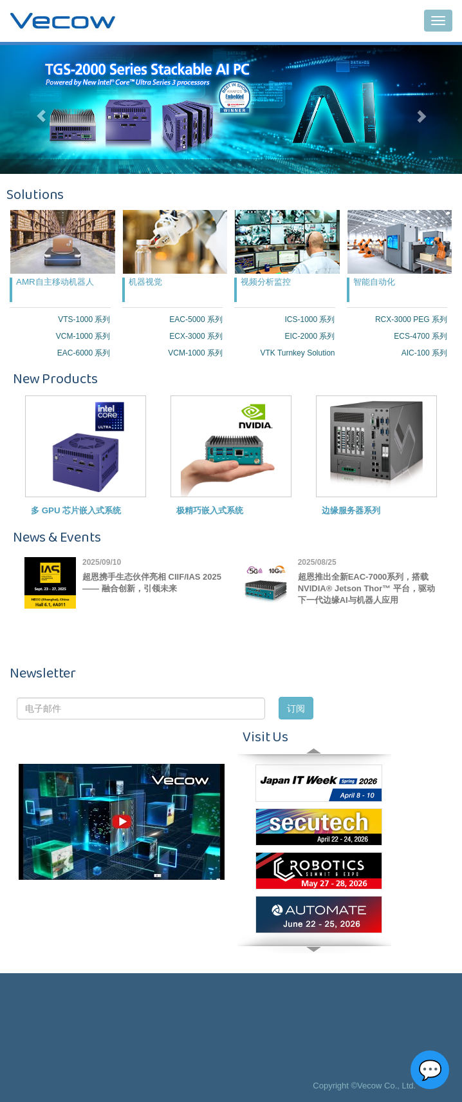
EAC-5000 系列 (196, 319)
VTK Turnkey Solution (297, 352)
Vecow (63, 21)
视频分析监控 (266, 282)
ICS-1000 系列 (309, 319)
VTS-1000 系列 (84, 319)
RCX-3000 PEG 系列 (411, 319)
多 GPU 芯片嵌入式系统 (76, 510)
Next (314, 937)
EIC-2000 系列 (309, 336)
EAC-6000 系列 (84, 352)
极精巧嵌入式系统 (209, 510)
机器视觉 (145, 282)
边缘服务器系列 (351, 510)
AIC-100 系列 (424, 352)
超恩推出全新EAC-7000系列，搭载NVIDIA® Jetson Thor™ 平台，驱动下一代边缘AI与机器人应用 (366, 588)
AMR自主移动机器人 (55, 282)
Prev (314, 764)
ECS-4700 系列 (420, 336)
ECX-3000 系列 (196, 336)
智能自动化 (374, 282)
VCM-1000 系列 (83, 336)
